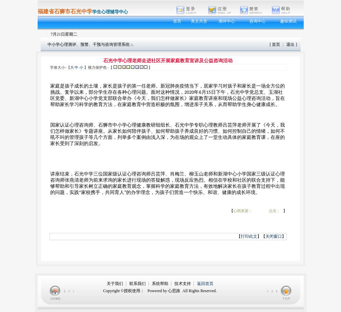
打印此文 (249, 236)
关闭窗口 (273, 236)
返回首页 (205, 283)
